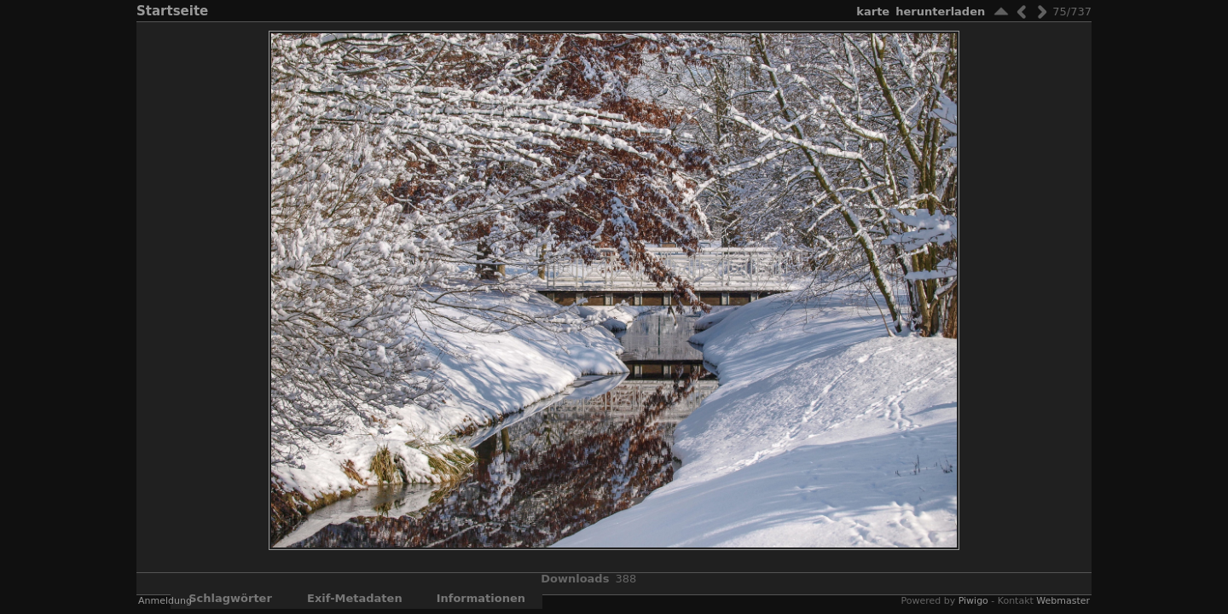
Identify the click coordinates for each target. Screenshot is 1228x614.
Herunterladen (940, 11)
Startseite (172, 11)
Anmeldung (165, 600)
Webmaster (1063, 600)
